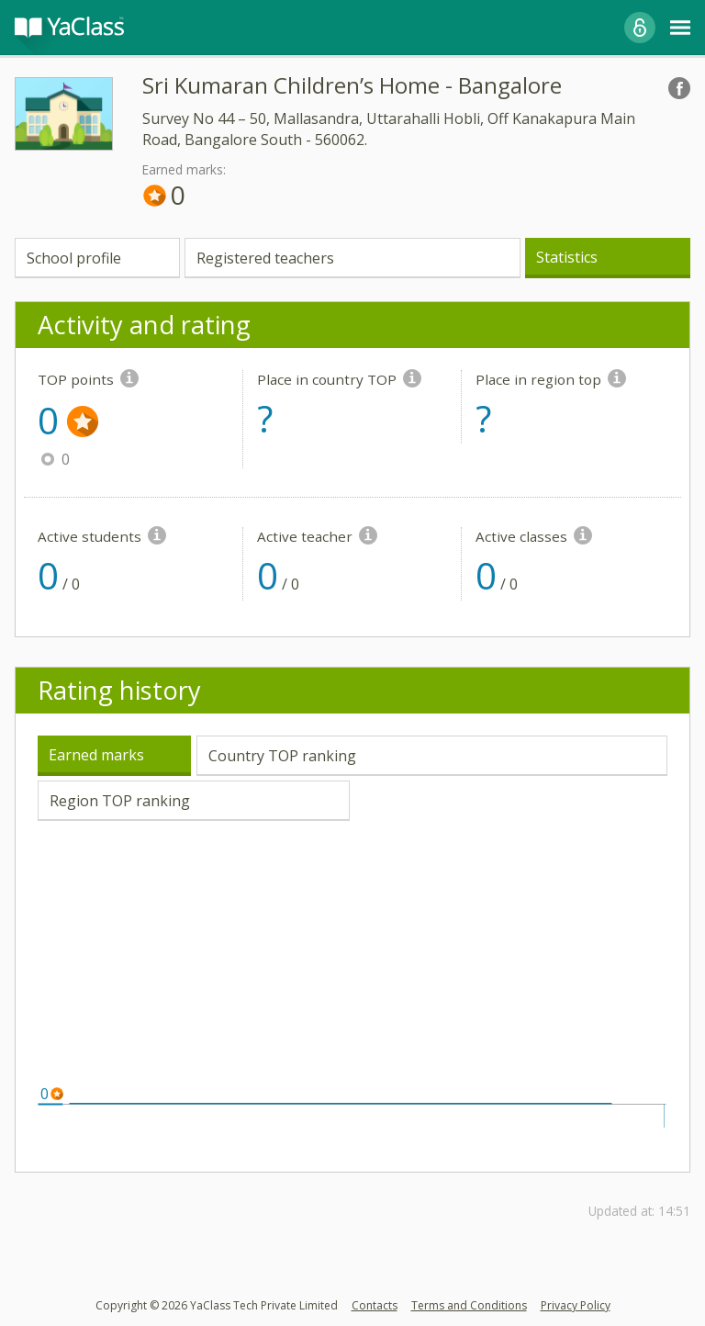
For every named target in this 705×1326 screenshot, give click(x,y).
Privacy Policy (575, 1305)
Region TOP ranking (120, 801)
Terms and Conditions (469, 1305)
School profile (74, 258)
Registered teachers (265, 258)
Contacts (374, 1305)
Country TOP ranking (282, 756)
